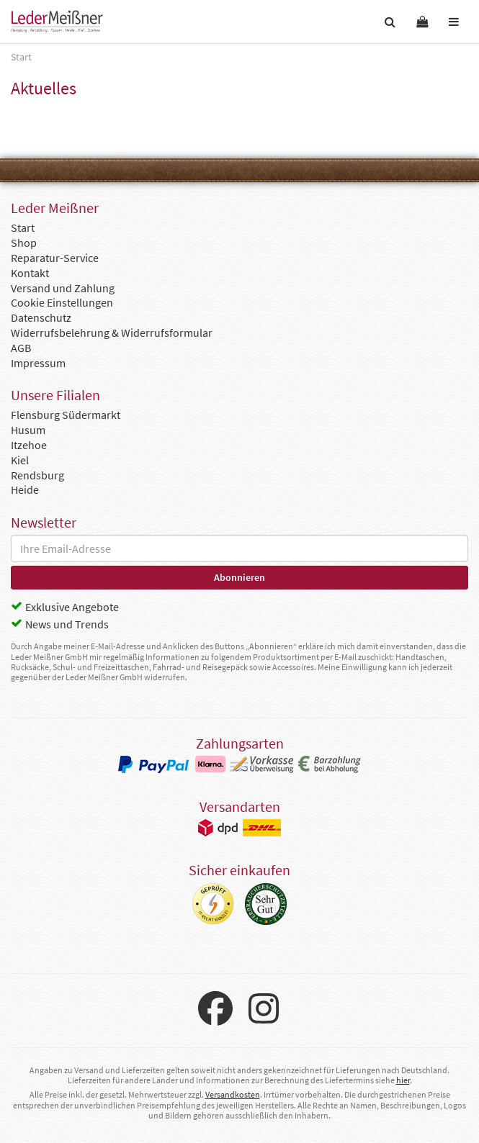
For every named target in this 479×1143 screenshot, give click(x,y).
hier (403, 1080)
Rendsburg (37, 475)
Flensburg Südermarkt (65, 414)
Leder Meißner (57, 21)
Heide (25, 489)
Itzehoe (29, 445)
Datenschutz (41, 317)
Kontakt (30, 273)
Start (23, 227)
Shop (24, 242)
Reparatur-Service (55, 257)
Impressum (38, 363)
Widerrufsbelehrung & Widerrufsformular (111, 332)
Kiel (20, 460)
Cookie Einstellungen (62, 302)
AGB (21, 347)
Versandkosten (232, 1094)
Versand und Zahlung (63, 288)
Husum (28, 430)
